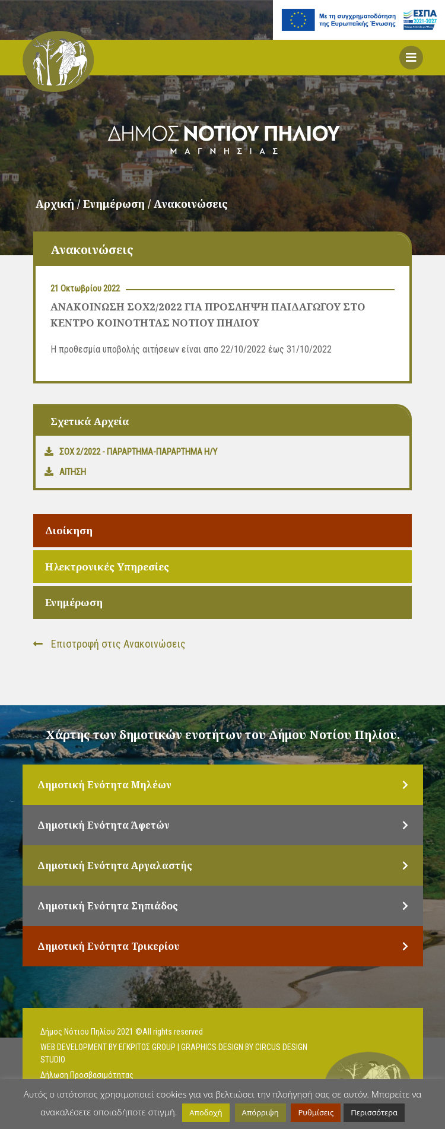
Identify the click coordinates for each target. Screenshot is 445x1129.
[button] (411, 57)
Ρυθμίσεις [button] (315, 1112)
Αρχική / (59, 203)
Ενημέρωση (74, 602)
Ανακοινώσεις (191, 203)
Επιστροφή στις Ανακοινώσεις (109, 644)
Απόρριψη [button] (260, 1112)
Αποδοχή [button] (205, 1112)
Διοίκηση (69, 530)
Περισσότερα (374, 1112)
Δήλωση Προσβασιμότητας (87, 1075)
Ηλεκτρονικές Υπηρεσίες (107, 566)
